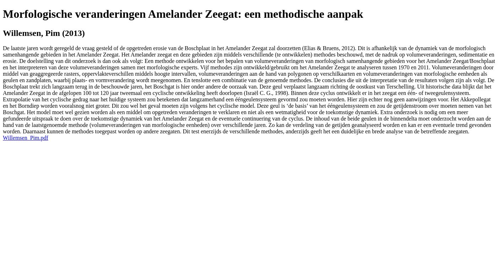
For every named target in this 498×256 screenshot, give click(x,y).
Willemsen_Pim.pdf (25, 138)
